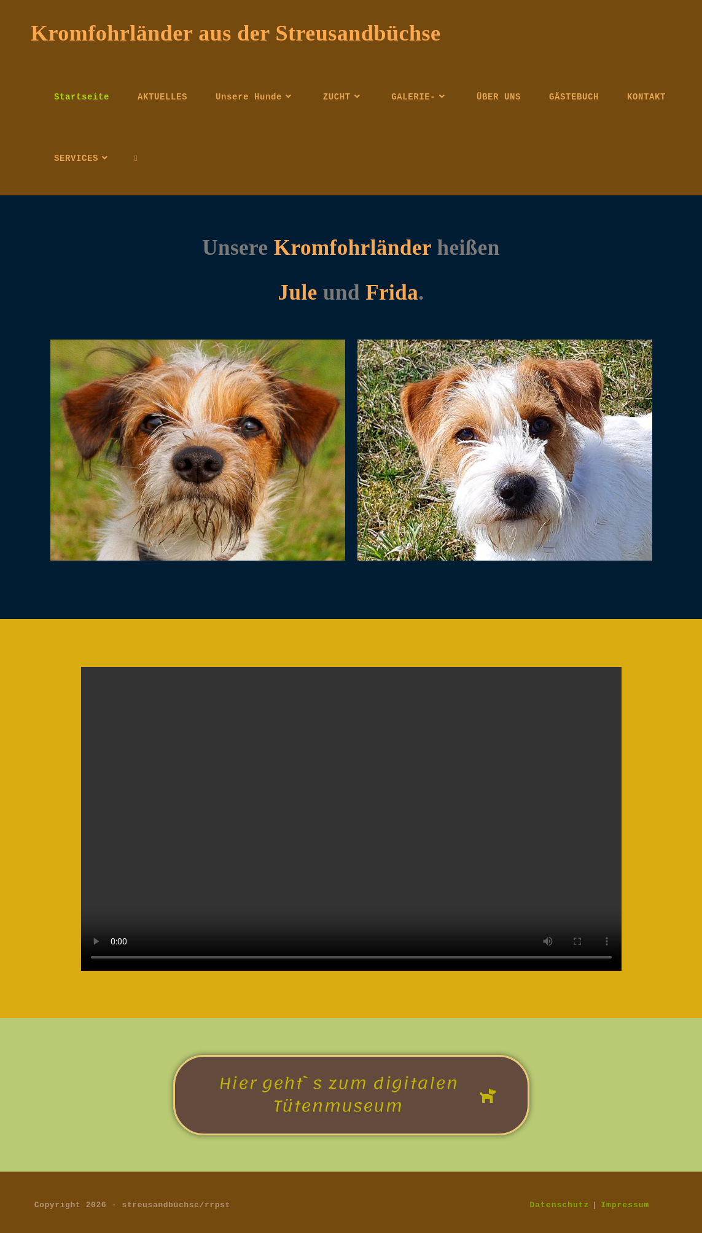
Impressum (625, 1204)
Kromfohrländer (355, 248)
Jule (298, 293)
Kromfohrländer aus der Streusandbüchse (235, 33)
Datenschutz (560, 1204)
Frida (391, 293)
